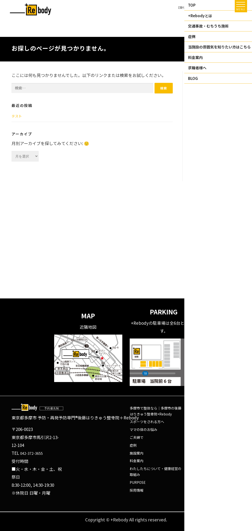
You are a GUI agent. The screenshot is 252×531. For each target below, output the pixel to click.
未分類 (197, 148)
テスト (17, 116)
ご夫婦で (136, 437)
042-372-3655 (31, 453)
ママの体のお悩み (143, 429)
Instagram (197, 429)
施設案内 (136, 453)
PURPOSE (138, 482)
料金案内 (136, 460)
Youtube (195, 437)
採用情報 (136, 490)
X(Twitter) (197, 445)
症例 (133, 445)
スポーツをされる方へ (147, 421)
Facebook (197, 421)
